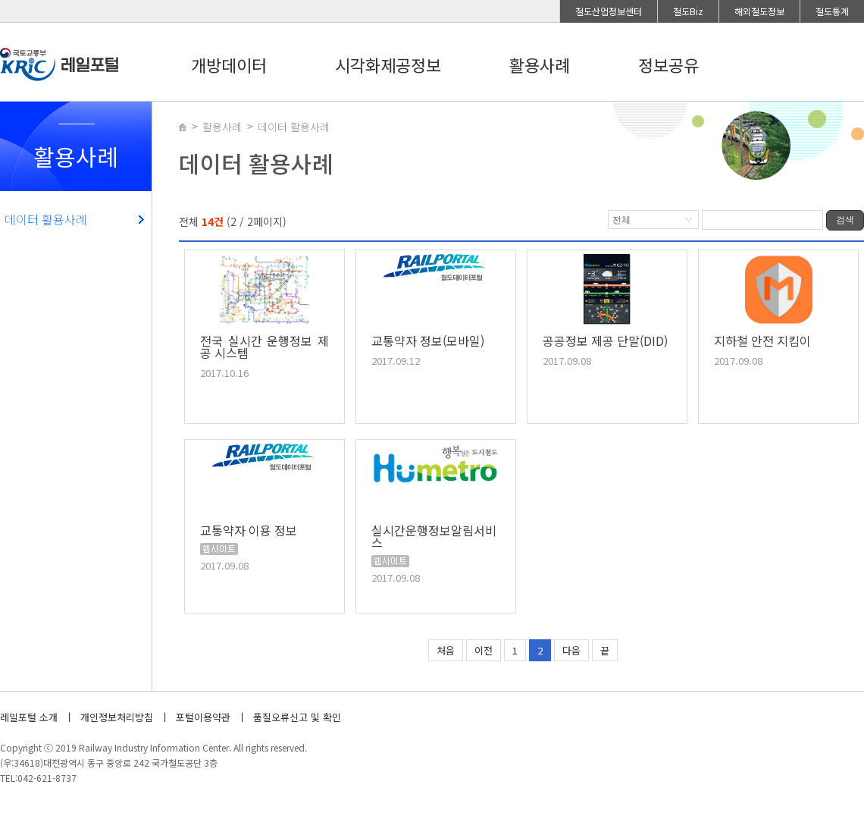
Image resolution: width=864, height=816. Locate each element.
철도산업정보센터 (608, 11)
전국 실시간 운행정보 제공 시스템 (264, 348)
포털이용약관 (203, 717)
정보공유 (668, 64)
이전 (483, 650)
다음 (571, 650)
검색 (845, 220)
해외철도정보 (759, 11)
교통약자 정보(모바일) (427, 342)
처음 (446, 650)
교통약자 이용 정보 (248, 531)
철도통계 (832, 11)
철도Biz (688, 11)
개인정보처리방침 (116, 717)
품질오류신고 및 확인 (297, 717)
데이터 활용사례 (46, 219)
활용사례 (539, 64)
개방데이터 (229, 64)
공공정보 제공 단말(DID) (605, 342)
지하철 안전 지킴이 (762, 342)
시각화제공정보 (388, 64)
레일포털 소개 (29, 717)
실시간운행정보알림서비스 (433, 537)
